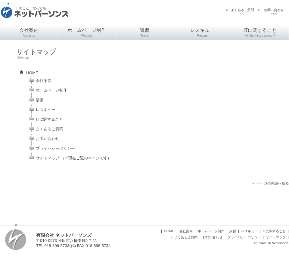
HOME (32, 73)
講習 (144, 32)
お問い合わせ (274, 11)
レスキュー (202, 32)
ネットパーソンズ (34, 13)
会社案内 (29, 32)
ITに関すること (260, 32)
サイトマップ (47, 158)
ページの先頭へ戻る (272, 183)
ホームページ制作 (86, 32)
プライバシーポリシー (55, 148)
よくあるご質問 (242, 11)
